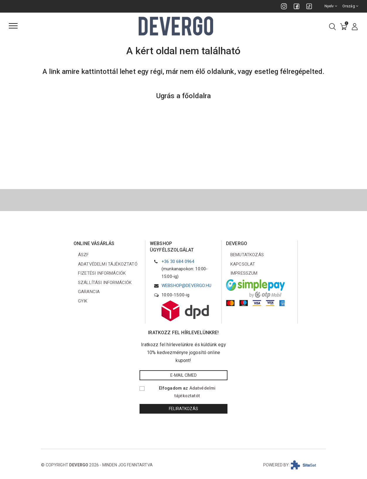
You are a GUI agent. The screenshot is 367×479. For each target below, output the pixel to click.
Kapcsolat (242, 264)
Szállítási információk (105, 282)
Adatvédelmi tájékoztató (107, 264)
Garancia (89, 291)
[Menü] (13, 25)
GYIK (83, 301)
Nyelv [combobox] (330, 6)
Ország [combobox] (350, 6)
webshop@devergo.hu (186, 285)
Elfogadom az (187, 391)
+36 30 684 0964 (178, 261)
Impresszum (244, 273)
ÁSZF (83, 254)
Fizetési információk (102, 273)
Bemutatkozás (247, 254)
